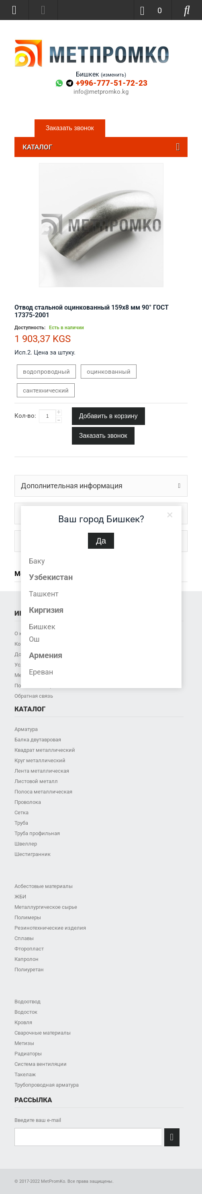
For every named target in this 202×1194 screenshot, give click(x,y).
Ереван (41, 672)
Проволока (27, 802)
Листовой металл (36, 781)
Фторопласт (29, 948)
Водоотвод (27, 1001)
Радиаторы (28, 1053)
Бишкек (42, 626)
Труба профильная (37, 833)
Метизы (24, 1043)
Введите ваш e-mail (37, 1120)
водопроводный (46, 371)
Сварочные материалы (42, 1032)
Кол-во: (25, 415)
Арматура (26, 729)
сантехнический (46, 390)
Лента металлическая (41, 770)
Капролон (26, 959)
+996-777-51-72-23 (111, 83)
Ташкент (44, 594)
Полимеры (27, 917)
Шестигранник (32, 854)
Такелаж (25, 1074)
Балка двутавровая (37, 739)
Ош (34, 639)
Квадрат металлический (44, 750)
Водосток (25, 1012)
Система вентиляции (40, 1064)
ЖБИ (20, 896)
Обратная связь (33, 696)
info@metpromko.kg (101, 92)
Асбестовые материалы (43, 886)
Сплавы (24, 938)
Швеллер (25, 843)
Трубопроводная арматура (46, 1084)
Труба (21, 823)
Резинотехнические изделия (50, 927)
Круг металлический (39, 760)
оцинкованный (109, 371)
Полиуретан (29, 969)
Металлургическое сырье (45, 907)
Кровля (23, 1022)
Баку (37, 561)
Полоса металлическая (43, 791)
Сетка (21, 812)
